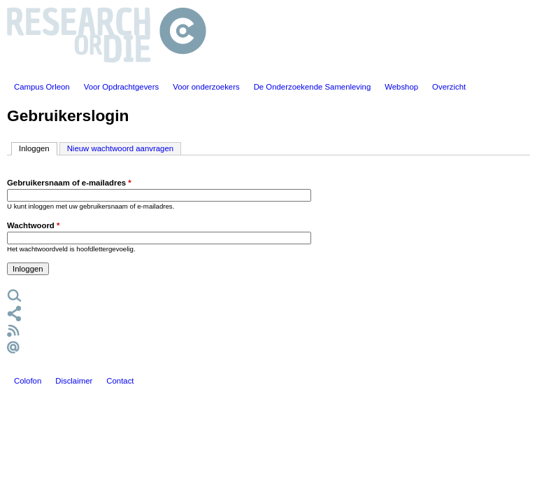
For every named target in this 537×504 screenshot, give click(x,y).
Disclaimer (73, 381)
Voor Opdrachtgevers (121, 87)
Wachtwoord (33, 225)
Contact (120, 381)
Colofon (27, 381)
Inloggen (38, 148)
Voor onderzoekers (206, 87)
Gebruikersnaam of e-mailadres (69, 182)
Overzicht (449, 87)
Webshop (401, 87)
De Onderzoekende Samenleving (312, 87)
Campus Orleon (42, 87)
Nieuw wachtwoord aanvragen (120, 148)
